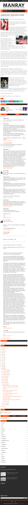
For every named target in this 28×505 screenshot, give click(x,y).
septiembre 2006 (6, 374)
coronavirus (3, 444)
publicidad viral (4, 448)
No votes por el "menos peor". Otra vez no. (10, 393)
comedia (3, 458)
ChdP (2, 454)
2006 (3, 368)
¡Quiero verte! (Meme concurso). (12, 477)
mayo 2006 (5, 380)
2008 (3, 365)
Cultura (2, 423)
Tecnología (3, 436)
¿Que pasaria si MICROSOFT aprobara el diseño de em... (13, 396)
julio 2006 (5, 377)
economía (3, 460)
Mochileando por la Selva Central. (13, 472)
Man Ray (4, 170)
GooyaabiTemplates (21, 503)
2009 (3, 363)
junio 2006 (5, 379)
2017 (3, 355)
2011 (3, 362)
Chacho (4, 330)
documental (3, 438)
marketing (3, 446)
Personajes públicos (5, 440)
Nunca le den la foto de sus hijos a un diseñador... (11, 399)
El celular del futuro (6, 401)
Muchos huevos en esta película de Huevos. (8, 469)
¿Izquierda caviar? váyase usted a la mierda (10, 385)
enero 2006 (5, 404)
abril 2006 (5, 382)
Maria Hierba (5, 219)
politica (3, 434)
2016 (3, 357)
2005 (3, 406)
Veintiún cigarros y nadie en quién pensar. (10, 390)
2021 (3, 349)
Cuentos (3, 456)
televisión (3, 452)
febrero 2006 (5, 403)
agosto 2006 (5, 376)
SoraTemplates (9, 503)
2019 (3, 352)
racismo (3, 450)
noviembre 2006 (6, 371)
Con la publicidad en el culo (7, 394)
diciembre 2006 (5, 369)
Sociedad (3, 442)
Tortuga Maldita (6, 142)
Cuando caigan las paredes (7, 391)
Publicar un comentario (6, 338)
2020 (3, 351)
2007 (3, 366)
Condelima (5, 232)
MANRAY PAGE (6, 412)
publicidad (3, 462)
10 (12, 16)
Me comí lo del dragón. (7, 398)
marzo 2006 (5, 384)
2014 (3, 360)
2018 (3, 354)
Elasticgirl (4, 388)
